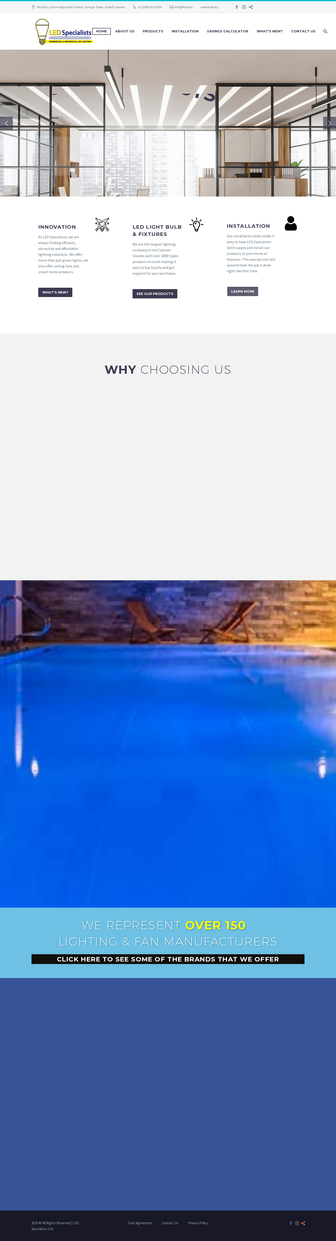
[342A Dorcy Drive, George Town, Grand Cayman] (168, 1147)
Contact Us (303, 31)
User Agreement (140, 1223)
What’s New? (270, 31)
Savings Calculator (227, 31)
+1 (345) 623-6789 (150, 7)
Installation (185, 31)
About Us (124, 31)
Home (101, 31)
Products (153, 31)
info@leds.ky (184, 7)
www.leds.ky (209, 7)
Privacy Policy (198, 1223)
